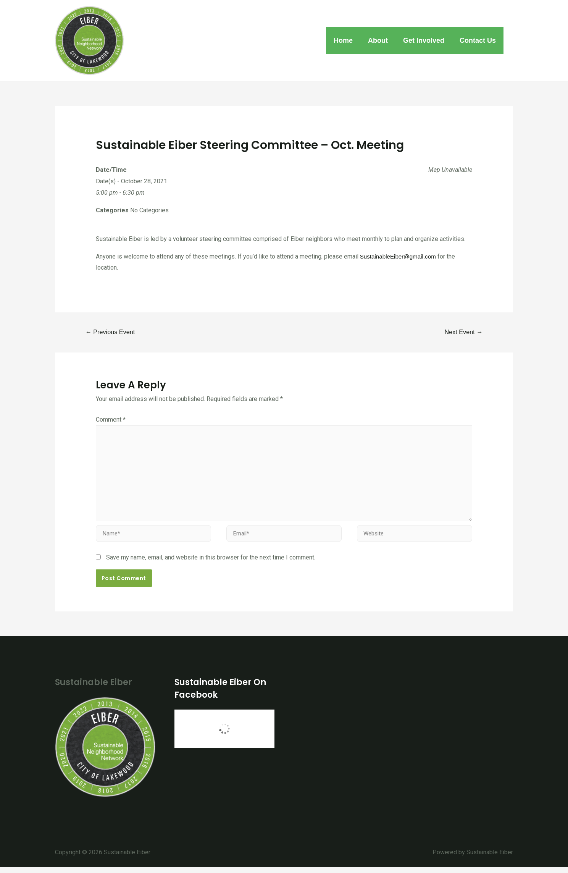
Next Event (462, 332)
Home (348, 40)
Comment (111, 420)
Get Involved (426, 40)
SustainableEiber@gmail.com (400, 256)
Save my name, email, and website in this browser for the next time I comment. (210, 563)
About (382, 40)
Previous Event (112, 332)
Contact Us (478, 40)
